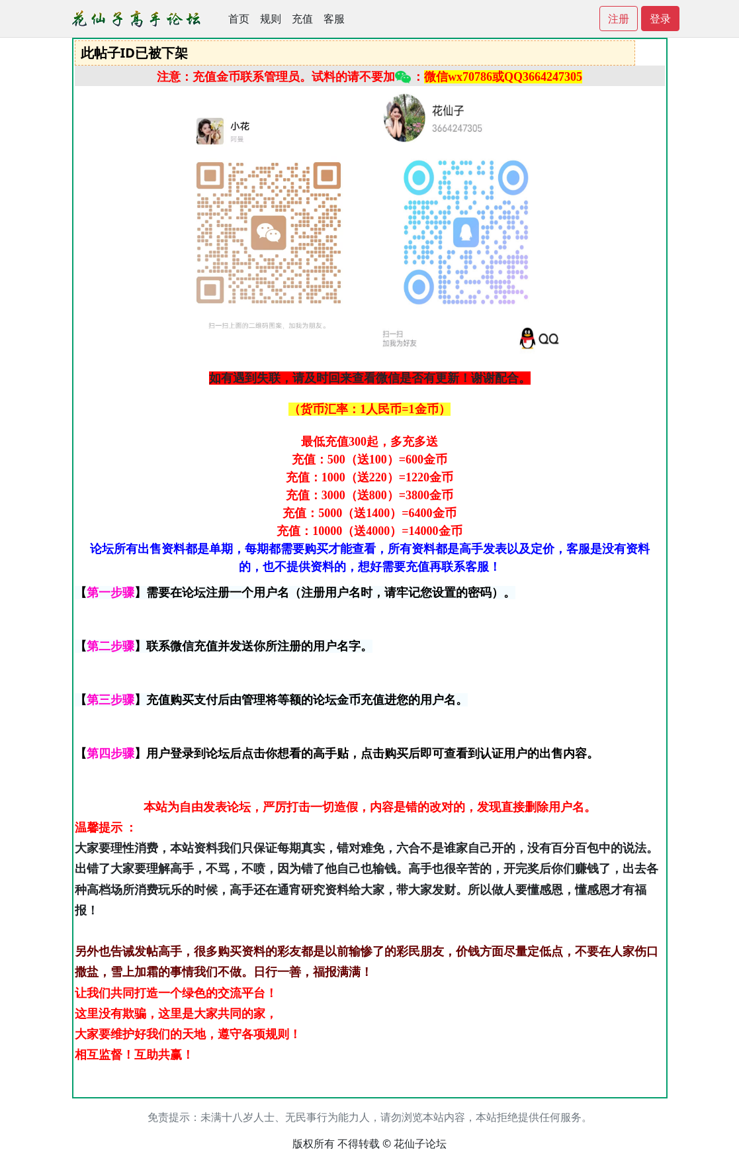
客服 (334, 18)
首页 (238, 18)
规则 (270, 18)
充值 (302, 18)
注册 (618, 18)
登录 (660, 18)
